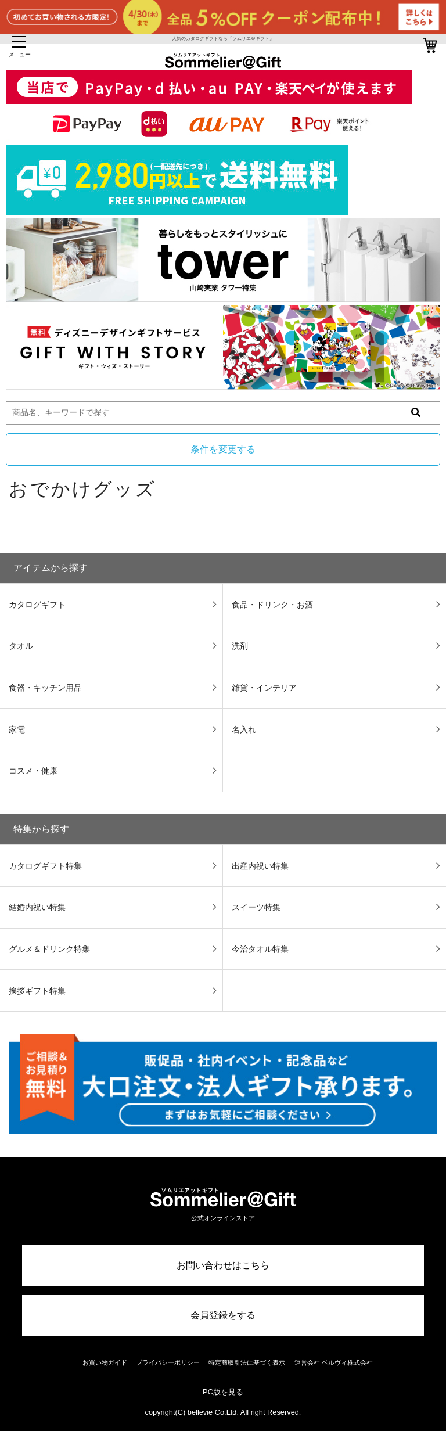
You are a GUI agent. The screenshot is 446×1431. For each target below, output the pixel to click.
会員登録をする (223, 1315)
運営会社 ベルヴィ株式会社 (333, 1362)
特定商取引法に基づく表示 (246, 1362)
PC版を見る (223, 1391)
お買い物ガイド (104, 1362)
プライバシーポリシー (168, 1362)
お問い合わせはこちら (223, 1265)
